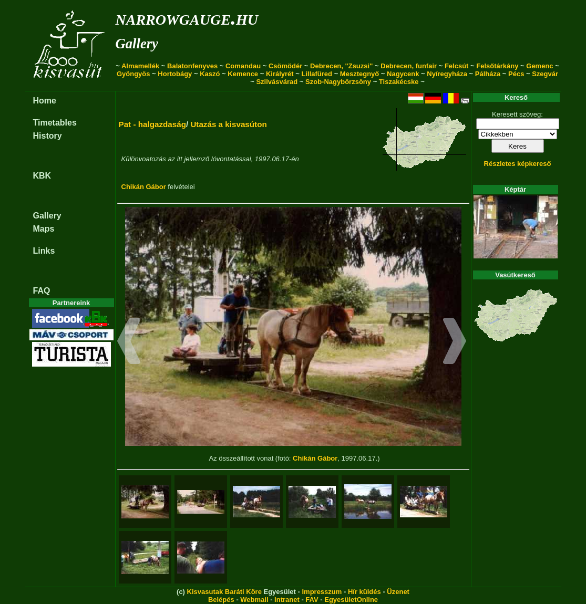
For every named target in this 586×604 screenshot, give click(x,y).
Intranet (287, 599)
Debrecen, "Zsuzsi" (341, 66)
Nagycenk (403, 74)
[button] (129, 342)
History (47, 135)
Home (44, 100)
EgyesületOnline (351, 599)
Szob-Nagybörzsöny (338, 82)
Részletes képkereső (517, 164)
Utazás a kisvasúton (228, 124)
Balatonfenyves (192, 66)
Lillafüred (317, 74)
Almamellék (140, 66)
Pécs (516, 74)
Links (44, 250)
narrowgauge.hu (187, 17)
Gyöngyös (133, 74)
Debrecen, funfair (409, 66)
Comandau (243, 66)
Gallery (137, 43)
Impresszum (322, 592)
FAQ (41, 290)
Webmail (254, 599)
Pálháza (487, 74)
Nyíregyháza (447, 74)
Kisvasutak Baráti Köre (224, 592)
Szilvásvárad (276, 82)
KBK (42, 175)
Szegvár (545, 74)
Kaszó (210, 74)
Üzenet (398, 592)
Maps (44, 228)
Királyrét (280, 74)
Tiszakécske (399, 82)
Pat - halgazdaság (152, 124)
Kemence (243, 74)
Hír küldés (364, 592)
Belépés (221, 599)
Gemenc (539, 66)
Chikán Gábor (143, 187)
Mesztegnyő (359, 74)
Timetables (55, 122)
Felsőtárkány (497, 66)
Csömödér (285, 66)
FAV (311, 599)
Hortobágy (175, 74)
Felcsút (457, 66)
